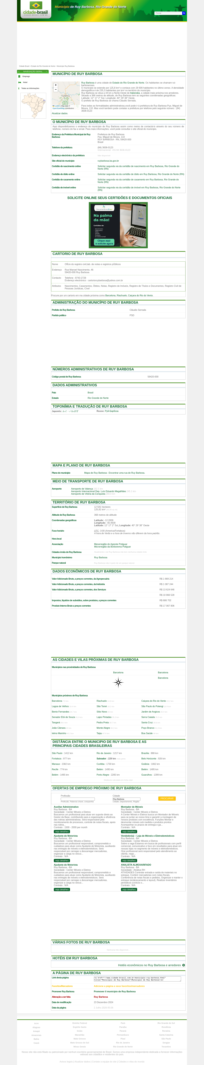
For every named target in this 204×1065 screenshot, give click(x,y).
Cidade (116, 796)
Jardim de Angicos (150, 712)
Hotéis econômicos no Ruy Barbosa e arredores (151, 965)
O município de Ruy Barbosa (79, 122)
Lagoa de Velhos (60, 706)
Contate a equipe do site (104, 1061)
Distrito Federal (79, 1023)
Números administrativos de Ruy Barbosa (93, 369)
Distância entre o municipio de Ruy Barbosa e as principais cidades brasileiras (99, 744)
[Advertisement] (102, 43)
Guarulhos (146, 775)
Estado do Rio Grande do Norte (128, 83)
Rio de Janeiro (104, 753)
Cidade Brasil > (25, 66)
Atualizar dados (59, 113)
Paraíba (123, 1027)
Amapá (36, 1031)
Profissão (65, 796)
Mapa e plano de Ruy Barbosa (81, 465)
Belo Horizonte (148, 758)
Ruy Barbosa (87, 83)
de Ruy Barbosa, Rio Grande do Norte (90, 7)
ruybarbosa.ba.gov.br (108, 161)
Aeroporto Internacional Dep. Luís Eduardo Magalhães (98, 491)
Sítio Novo (102, 712)
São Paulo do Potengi (152, 706)
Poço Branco (147, 728)
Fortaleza (56, 758)
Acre (36, 1023)
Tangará (56, 722)
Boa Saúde (147, 733)
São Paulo (57, 753)
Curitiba (100, 764)
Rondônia (166, 1027)
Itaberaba (135, 93)
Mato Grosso (80, 1039)
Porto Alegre (103, 775)
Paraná (123, 1031)
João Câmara (58, 728)
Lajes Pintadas (104, 717)
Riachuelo (122, 295)
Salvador (101, 758)
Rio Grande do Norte (98, 398)
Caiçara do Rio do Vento (140, 295)
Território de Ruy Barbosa (79, 502)
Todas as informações (30, 88)
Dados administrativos (75, 385)
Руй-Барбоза (111, 411)
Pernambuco (123, 1035)
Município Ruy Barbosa (66, 66)
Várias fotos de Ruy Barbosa (81, 942)
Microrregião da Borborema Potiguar (112, 546)
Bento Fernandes (60, 712)
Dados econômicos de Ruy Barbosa (87, 571)
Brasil (90, 392)
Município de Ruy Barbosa (77, 74)
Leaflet (56, 106)
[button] (56, 85)
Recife (55, 769)
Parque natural (59, 563)
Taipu (99, 733)
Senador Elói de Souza (63, 717)
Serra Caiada (148, 717)
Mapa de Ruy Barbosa (95, 473)
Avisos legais (66, 1061)
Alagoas (36, 1027)
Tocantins (166, 1047)
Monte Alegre (103, 728)
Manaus (56, 764)
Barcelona (110, 295)
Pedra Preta (103, 722)
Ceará (36, 1043)
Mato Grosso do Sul (79, 1043)
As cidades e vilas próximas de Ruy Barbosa (96, 660)
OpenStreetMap (59, 108)
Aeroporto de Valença (82, 489)
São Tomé (102, 706)
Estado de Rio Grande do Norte (43, 66)
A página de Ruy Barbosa (77, 973)
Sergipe (166, 1043)
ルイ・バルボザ (70, 411)
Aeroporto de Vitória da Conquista (88, 494)
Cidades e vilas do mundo (131, 1061)
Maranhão (79, 1035)
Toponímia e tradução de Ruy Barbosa (90, 406)
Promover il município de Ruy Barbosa (115, 991)
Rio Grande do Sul (166, 1023)
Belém (100, 769)
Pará (123, 1023)
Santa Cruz (147, 722)
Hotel (25, 82)
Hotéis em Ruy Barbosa (75, 958)
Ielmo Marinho (59, 733)
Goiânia (145, 764)
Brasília (145, 753)
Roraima (166, 1031)
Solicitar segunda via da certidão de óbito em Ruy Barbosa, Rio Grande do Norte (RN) (141, 174)
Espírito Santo (79, 1027)
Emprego (26, 76)
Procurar (167, 798)
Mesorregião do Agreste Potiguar (110, 544)
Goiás (79, 1031)
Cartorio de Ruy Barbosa (77, 254)
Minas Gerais (80, 1047)
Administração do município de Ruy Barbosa (95, 302)
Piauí (123, 1039)
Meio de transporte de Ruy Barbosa (88, 481)
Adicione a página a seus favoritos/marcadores (119, 986)
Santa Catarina (166, 1035)
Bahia (36, 1039)
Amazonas (36, 1035)
